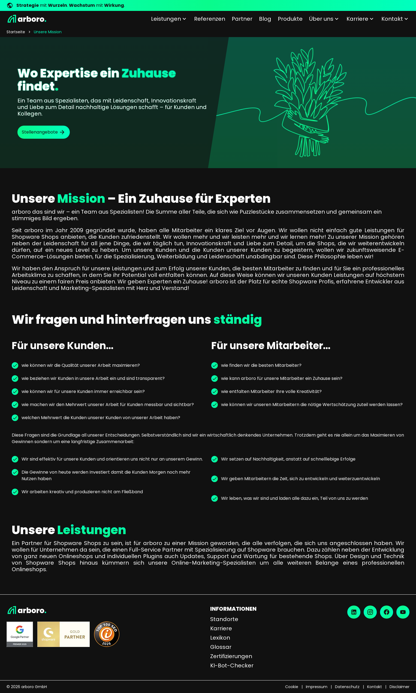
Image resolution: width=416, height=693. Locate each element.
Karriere (221, 628)
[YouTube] (402, 612)
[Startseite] (26, 18)
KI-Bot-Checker (232, 665)
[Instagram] (370, 612)
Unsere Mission (48, 32)
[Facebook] (386, 612)
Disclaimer (399, 686)
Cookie (291, 686)
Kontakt (374, 686)
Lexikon (220, 637)
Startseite (16, 32)
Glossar (220, 647)
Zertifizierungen (231, 656)
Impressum (316, 686)
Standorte (224, 619)
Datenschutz (347, 686)
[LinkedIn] (353, 612)
